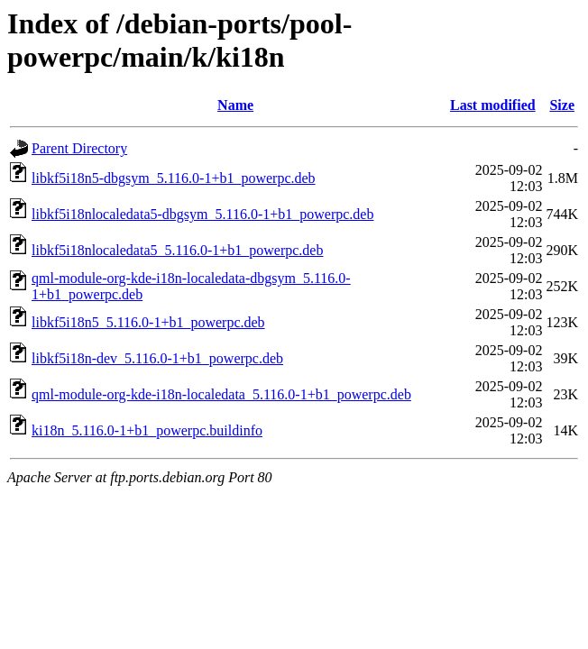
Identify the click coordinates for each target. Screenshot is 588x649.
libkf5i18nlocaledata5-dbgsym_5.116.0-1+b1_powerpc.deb (202, 214)
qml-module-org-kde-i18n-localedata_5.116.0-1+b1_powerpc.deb (221, 394)
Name (235, 105)
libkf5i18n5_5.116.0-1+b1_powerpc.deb (148, 322)
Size (561, 105)
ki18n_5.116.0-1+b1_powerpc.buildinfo (147, 430)
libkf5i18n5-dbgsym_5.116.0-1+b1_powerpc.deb (174, 178)
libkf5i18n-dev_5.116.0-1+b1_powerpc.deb (157, 358)
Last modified (493, 105)
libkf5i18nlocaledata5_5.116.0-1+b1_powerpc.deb (177, 250)
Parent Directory (79, 148)
